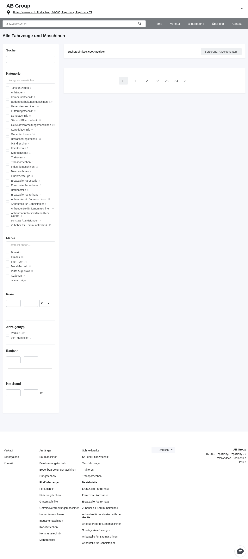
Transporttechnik (92, 476)
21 (148, 81)
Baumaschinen (49, 456)
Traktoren (88, 469)
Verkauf (8, 450)
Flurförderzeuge (49, 482)
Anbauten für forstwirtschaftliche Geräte (101, 516)
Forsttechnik (47, 488)
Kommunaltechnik (50, 533)
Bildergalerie (11, 456)
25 (186, 81)
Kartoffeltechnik (49, 527)
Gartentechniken (49, 501)
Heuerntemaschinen (52, 514)
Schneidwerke (90, 450)
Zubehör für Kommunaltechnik (100, 507)
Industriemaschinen (51, 520)
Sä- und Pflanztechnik (95, 456)
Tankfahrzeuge (91, 463)
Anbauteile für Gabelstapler (98, 542)
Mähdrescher (47, 539)
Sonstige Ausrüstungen (96, 530)
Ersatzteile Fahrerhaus (95, 488)
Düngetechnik (48, 476)
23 (167, 81)
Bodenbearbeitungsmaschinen (58, 469)
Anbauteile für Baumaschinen (100, 536)
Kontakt (8, 463)
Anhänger (45, 450)
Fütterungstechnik (50, 495)
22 (157, 81)
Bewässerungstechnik (53, 463)
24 (176, 81)
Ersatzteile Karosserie (95, 495)
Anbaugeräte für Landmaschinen (101, 523)
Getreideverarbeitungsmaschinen (59, 507)
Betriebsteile (89, 482)
